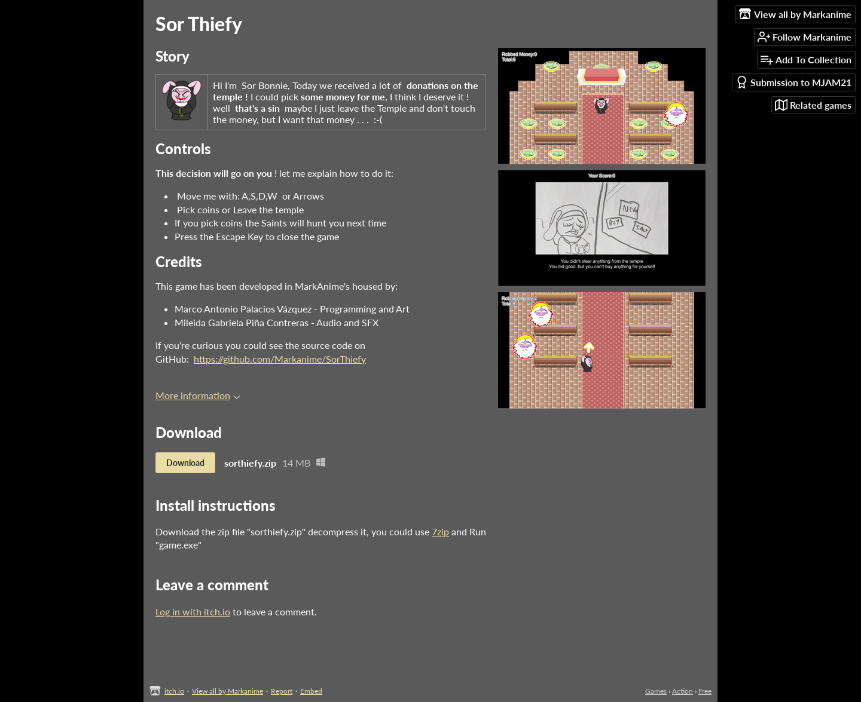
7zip (440, 531)
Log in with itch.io (192, 611)
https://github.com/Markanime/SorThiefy (280, 358)
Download (185, 463)
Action (682, 690)
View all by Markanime (227, 690)
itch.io (174, 690)
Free (705, 690)
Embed (311, 690)
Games (656, 690)
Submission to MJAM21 (793, 82)
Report (281, 690)
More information (197, 395)
